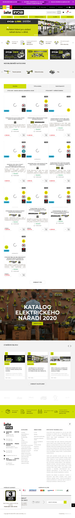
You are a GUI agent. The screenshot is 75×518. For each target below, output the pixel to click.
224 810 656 (9, 451)
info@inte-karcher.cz (11, 455)
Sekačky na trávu (25, 451)
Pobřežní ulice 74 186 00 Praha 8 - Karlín (12, 445)
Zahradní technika (26, 450)
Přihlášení (42, 7)
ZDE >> (19, 2)
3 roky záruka (37, 444)
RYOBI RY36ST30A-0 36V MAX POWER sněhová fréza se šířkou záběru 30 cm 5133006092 (60, 164)
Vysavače (23, 443)
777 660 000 (9, 440)
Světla (22, 440)
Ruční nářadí (24, 459)
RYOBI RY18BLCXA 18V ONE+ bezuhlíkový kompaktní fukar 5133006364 (37, 210)
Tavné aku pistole (26, 446)
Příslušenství (24, 458)
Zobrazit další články (37, 384)
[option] (37, 27)
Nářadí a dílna (40, 16)
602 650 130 (9, 452)
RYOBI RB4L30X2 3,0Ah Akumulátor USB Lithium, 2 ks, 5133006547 (37, 164)
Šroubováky (24, 437)
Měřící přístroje (25, 461)
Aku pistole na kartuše (27, 445)
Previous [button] (2, 43)
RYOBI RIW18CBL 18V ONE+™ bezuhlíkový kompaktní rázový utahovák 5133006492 (60, 212)
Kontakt (36, 450)
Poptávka (36, 446)
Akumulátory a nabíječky (25, 435)
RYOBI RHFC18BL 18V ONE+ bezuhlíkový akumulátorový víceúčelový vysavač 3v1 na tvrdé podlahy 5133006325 (15, 259)
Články (35, 434)
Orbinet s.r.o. (68, 513)
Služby (56, 16)
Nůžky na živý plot (25, 453)
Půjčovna (69, 16)
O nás (35, 432)
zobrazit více (37, 282)
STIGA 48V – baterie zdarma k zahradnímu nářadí (20, 90)
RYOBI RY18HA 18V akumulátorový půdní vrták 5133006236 (15, 211)
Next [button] (73, 43)
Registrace (52, 7)
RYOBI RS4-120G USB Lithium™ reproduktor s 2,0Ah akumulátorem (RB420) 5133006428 (15, 165)
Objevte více (37, 323)
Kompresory (24, 442)
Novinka (15, 86)
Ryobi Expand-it (60, 86)
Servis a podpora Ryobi (38, 442)
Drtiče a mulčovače (26, 455)
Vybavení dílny (25, 463)
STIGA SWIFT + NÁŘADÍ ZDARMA (54, 90)
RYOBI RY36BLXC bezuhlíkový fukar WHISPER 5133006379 (37, 118)
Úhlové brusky (25, 456)
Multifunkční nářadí (26, 448)
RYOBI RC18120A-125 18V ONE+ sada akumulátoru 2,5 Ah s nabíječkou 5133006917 (60, 120)
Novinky (9, 17)
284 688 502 (9, 439)
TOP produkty (37, 86)
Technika (23, 16)
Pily (22, 438)
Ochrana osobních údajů (38, 439)
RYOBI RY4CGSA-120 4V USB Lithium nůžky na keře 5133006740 (15, 118)
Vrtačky (23, 432)
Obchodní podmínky (39, 436)
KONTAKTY (60, 7)
